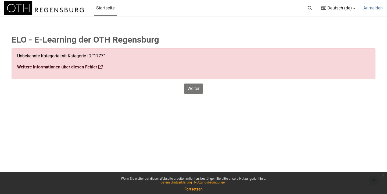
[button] (310, 8)
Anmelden (373, 8)
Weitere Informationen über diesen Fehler (65, 67)
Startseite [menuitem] (105, 8)
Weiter (193, 88)
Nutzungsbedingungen (210, 182)
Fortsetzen (193, 189)
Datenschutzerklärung (176, 182)
